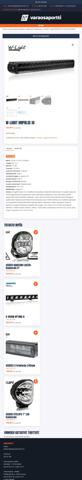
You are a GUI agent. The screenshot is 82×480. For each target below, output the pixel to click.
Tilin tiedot (7, 419)
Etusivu (5, 29)
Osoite (6, 415)
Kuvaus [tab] (9, 148)
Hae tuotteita (41, 2)
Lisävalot (46, 29)
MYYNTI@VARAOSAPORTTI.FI (14, 350)
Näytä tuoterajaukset (41, 36)
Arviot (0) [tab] (18, 148)
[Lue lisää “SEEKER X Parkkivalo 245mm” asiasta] (34, 283)
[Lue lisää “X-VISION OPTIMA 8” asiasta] (71, 232)
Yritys (5, 393)
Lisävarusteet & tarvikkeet (16, 29)
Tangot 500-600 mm (56, 29)
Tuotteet (7, 398)
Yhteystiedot (8, 402)
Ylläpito (50, 468)
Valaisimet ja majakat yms (34, 29)
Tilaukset (7, 410)
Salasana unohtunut (10, 424)
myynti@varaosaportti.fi (18, 6)
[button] (73, 45)
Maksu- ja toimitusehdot (12, 429)
